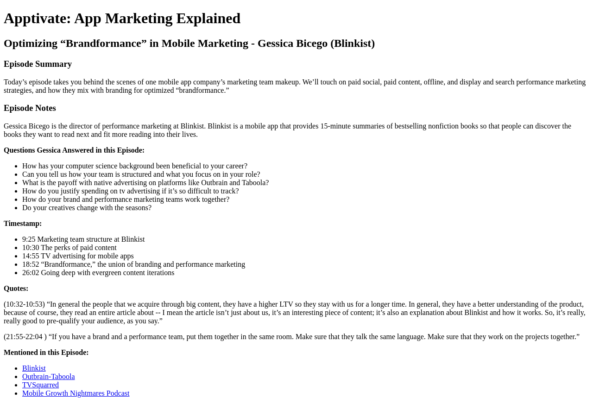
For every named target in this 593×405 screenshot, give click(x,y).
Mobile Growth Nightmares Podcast (76, 393)
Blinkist (34, 368)
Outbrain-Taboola (48, 376)
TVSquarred (40, 385)
